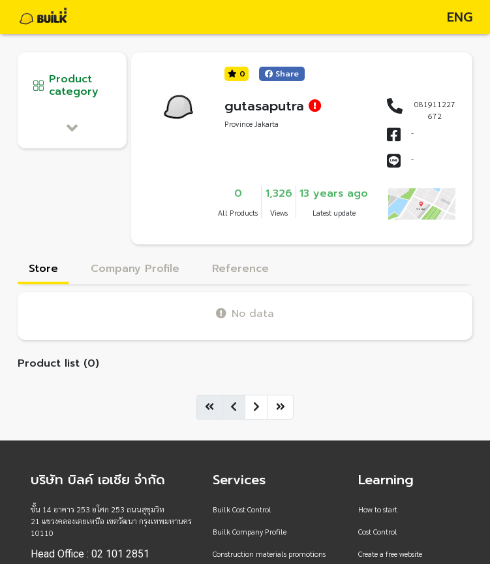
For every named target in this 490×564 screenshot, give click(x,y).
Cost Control (377, 531)
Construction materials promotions (269, 553)
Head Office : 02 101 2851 (90, 554)
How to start (377, 509)
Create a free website (390, 553)
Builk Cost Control (242, 509)
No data (245, 313)
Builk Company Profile (249, 531)
